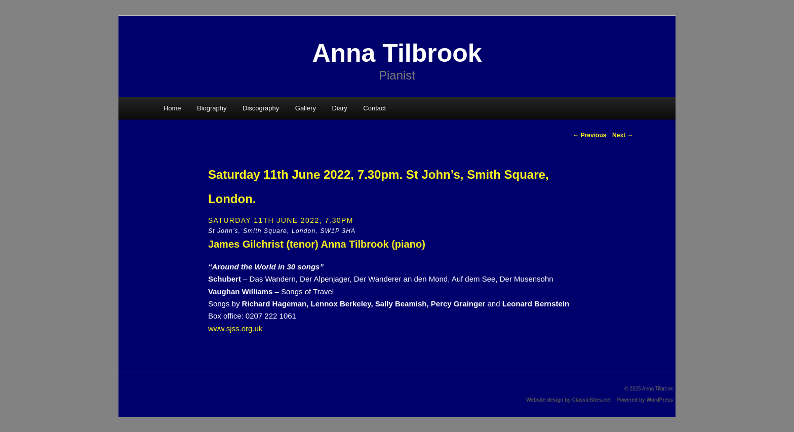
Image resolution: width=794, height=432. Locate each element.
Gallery (305, 108)
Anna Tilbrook (397, 53)
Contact (374, 108)
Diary (339, 108)
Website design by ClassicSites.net (568, 400)
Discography (261, 108)
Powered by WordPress (644, 400)
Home (172, 108)
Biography (212, 108)
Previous (589, 135)
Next (622, 135)
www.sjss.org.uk (235, 328)
